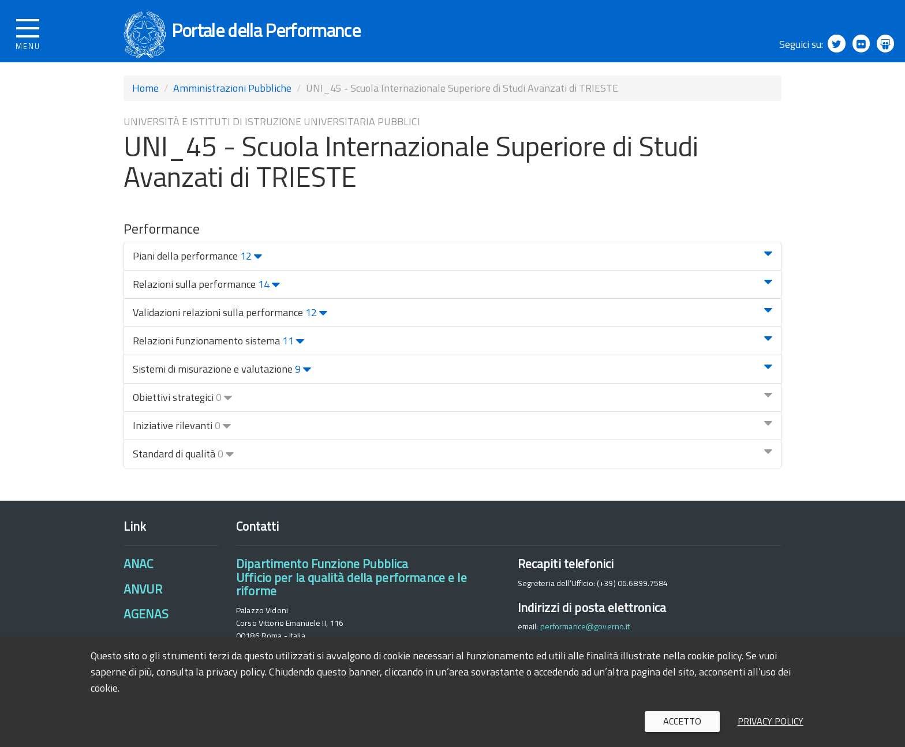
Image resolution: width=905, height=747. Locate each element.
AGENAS (146, 625)
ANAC (139, 575)
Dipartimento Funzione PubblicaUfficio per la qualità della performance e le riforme (351, 588)
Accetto (682, 721)
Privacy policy (770, 721)
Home (145, 99)
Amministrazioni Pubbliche (232, 99)
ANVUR (143, 600)
